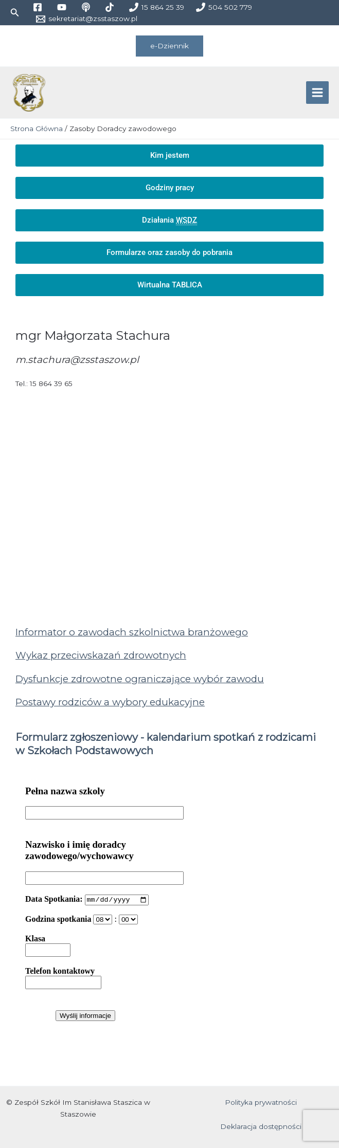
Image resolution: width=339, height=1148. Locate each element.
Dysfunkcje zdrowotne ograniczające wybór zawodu (139, 680)
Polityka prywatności (261, 1102)
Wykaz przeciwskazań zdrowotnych (100, 657)
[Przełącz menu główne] (317, 93)
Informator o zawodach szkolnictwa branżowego (131, 633)
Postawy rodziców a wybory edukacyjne (110, 703)
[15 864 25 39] (157, 7)
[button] (15, 13)
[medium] (87, 7)
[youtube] (63, 7)
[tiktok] (111, 7)
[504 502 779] (224, 7)
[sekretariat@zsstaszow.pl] (86, 19)
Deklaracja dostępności (260, 1126)
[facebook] (39, 7)
